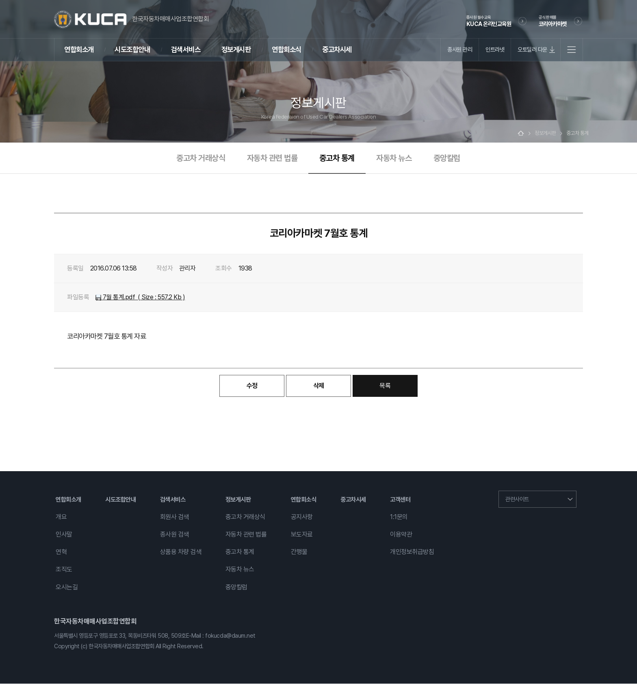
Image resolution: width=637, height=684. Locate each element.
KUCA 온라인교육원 (488, 20)
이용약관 (401, 535)
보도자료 (302, 535)
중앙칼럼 (446, 158)
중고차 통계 (337, 158)
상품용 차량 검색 (181, 552)
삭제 (318, 386)
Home (520, 134)
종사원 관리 (459, 49)
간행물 (299, 552)
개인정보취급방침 (412, 552)
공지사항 (302, 517)
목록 (384, 386)
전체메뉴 (571, 49)
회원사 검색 (174, 517)
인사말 (64, 535)
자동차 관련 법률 (272, 158)
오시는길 (67, 587)
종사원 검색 (174, 535)
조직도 (64, 570)
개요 (61, 517)
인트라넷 (494, 49)
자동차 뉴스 (394, 158)
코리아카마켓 (553, 20)
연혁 (61, 552)
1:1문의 (399, 517)
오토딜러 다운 (532, 49)
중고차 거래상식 (200, 158)
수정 (252, 386)
